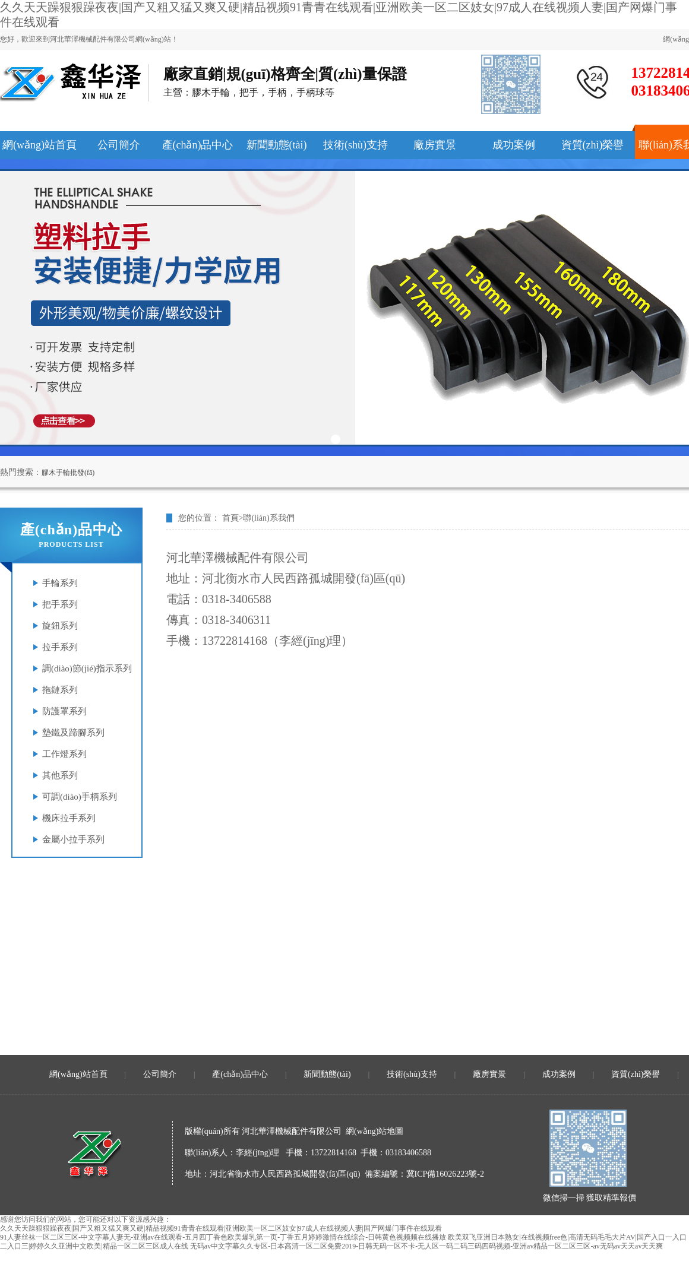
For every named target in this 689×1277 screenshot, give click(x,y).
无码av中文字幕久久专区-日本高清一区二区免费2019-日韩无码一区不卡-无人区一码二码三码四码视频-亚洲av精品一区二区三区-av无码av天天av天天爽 (426, 1246)
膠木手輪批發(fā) (68, 472)
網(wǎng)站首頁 (78, 1074)
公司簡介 (159, 1074)
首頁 (230, 518)
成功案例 (559, 1074)
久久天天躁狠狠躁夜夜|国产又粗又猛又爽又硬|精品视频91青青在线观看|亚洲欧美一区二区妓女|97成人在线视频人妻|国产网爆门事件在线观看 (221, 1228)
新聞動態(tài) (327, 1074)
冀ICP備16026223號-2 (445, 1174)
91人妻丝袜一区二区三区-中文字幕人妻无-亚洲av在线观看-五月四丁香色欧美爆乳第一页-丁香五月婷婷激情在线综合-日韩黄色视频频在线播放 (223, 1237)
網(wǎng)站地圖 (374, 1131)
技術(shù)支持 (412, 1074)
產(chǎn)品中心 (240, 1074)
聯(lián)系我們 (268, 518)
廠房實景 (489, 1074)
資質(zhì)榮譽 (635, 1074)
